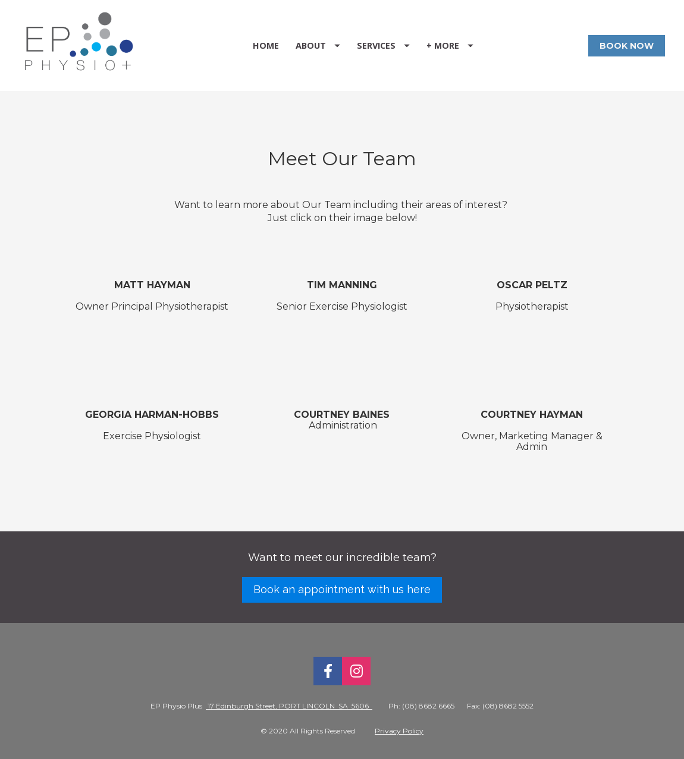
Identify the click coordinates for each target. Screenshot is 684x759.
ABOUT (318, 45)
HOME (266, 45)
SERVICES (383, 45)
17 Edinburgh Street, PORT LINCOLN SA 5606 (289, 705)
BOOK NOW (627, 45)
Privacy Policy (399, 730)
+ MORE (449, 45)
